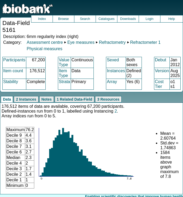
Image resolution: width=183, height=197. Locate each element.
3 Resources (108, 99)
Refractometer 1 (145, 42)
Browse (63, 19)
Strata (64, 81)
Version (162, 70)
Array (112, 81)
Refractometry (112, 42)
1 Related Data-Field (74, 99)
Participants (14, 60)
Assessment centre (45, 42)
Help (171, 19)
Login (149, 19)
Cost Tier (159, 84)
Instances (116, 70)
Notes (46, 99)
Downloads (128, 19)
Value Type (64, 62)
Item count (13, 70)
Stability (10, 81)
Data (7, 99)
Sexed (113, 60)
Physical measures (44, 48)
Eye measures (80, 42)
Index (42, 19)
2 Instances (26, 99)
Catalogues (107, 19)
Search (85, 19)
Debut (160, 60)
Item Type (63, 73)
